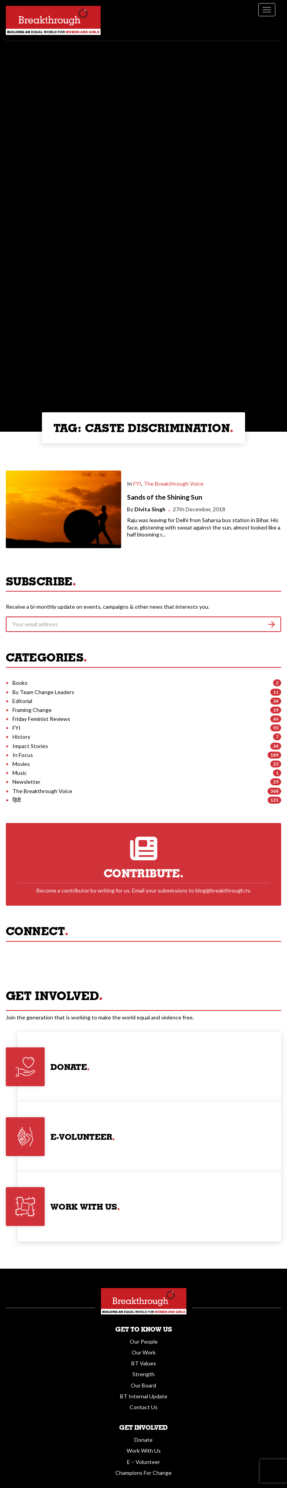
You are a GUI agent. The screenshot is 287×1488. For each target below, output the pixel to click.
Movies (21, 763)
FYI (137, 483)
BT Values (143, 1363)
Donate (143, 1439)
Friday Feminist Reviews (41, 718)
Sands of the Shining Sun (164, 497)
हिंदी (16, 800)
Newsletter (26, 781)
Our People (144, 1341)
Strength (143, 1374)
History (21, 736)
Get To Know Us (143, 1329)
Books (20, 682)
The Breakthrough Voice (174, 483)
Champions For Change (143, 1472)
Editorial (22, 701)
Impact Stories (30, 746)
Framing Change (32, 710)
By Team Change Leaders (43, 692)
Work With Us (144, 1450)
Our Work (144, 1352)
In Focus (22, 755)
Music (19, 772)
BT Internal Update (143, 1396)
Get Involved (143, 1427)
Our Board (143, 1385)
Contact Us (144, 1407)
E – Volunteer (143, 1461)
